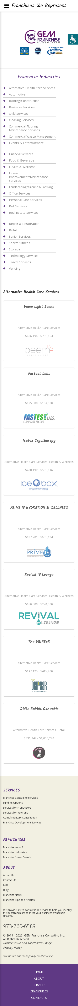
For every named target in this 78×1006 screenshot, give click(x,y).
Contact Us (9, 880)
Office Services (20, 193)
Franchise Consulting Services (20, 798)
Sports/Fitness (19, 243)
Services (39, 985)
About (39, 978)
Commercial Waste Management (32, 136)
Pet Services (18, 206)
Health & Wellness (22, 167)
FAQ (5, 885)
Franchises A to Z (13, 847)
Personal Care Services (25, 200)
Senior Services (20, 236)
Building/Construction (24, 101)
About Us (8, 875)
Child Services (18, 113)
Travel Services (20, 262)
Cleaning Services (21, 120)
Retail (13, 230)
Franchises (39, 991)
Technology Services (23, 256)
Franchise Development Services (22, 822)
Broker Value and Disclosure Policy (27, 943)
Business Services (22, 107)
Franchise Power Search (17, 857)
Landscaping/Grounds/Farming (31, 187)
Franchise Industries (15, 852)
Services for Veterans (15, 812)
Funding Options (13, 802)
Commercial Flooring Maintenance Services (24, 128)
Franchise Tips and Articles (19, 900)
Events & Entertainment (26, 143)
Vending (14, 268)
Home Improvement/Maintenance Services (28, 177)
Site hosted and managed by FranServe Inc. (28, 956)
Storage (14, 249)
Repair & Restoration (24, 224)
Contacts (39, 998)
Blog (6, 890)
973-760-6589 (19, 926)
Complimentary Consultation (20, 817)
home (39, 972)
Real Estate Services (23, 212)
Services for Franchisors (17, 807)
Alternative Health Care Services (32, 88)
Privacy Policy (12, 947)
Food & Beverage (21, 160)
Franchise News (12, 895)
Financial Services (21, 154)
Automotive (17, 94)
